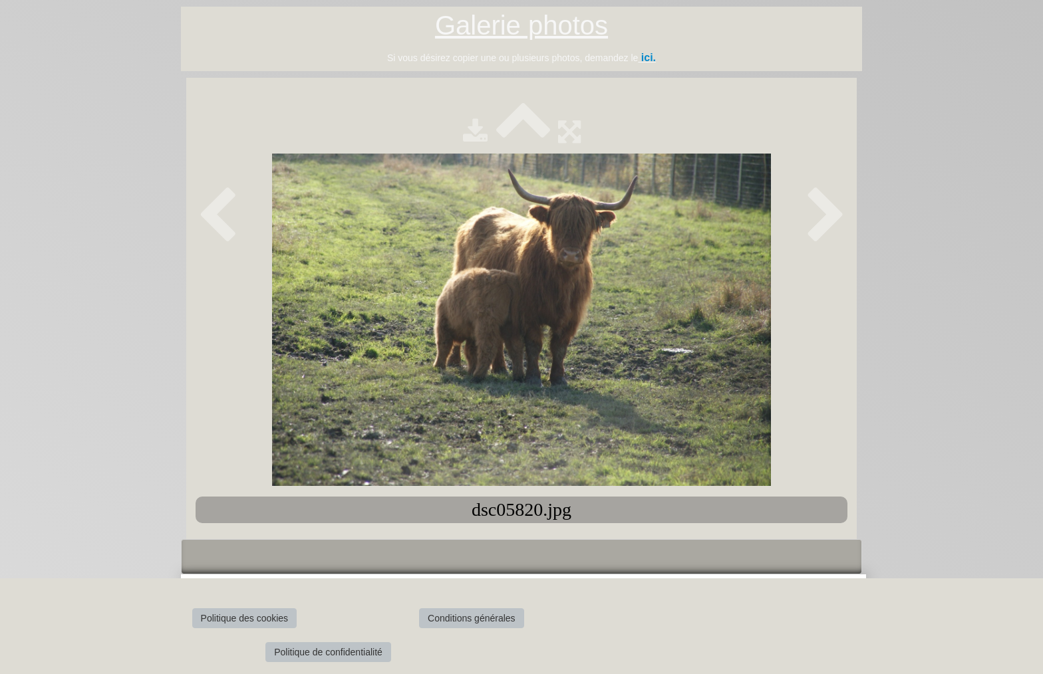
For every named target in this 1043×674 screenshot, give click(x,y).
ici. (648, 57)
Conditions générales (472, 618)
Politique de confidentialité (328, 652)
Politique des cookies (245, 618)
